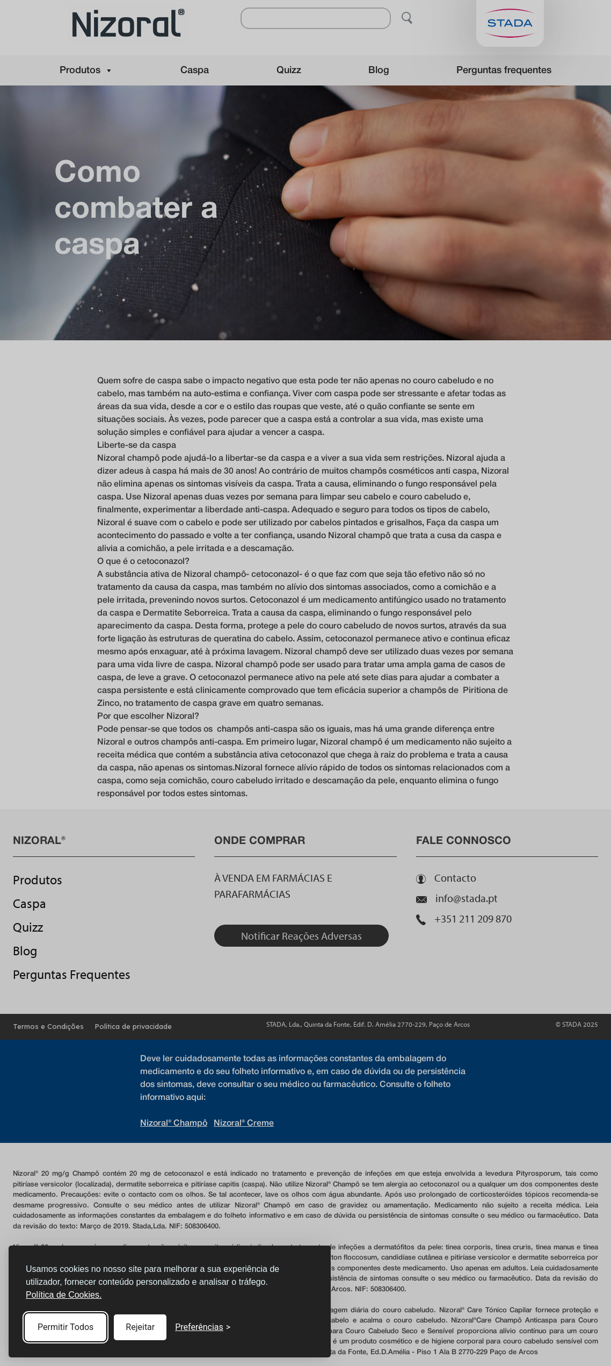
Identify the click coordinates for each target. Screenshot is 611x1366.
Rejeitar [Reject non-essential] (140, 1327)
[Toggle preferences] (202, 1327)
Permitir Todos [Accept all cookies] (65, 1327)
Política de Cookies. (63, 1294)
